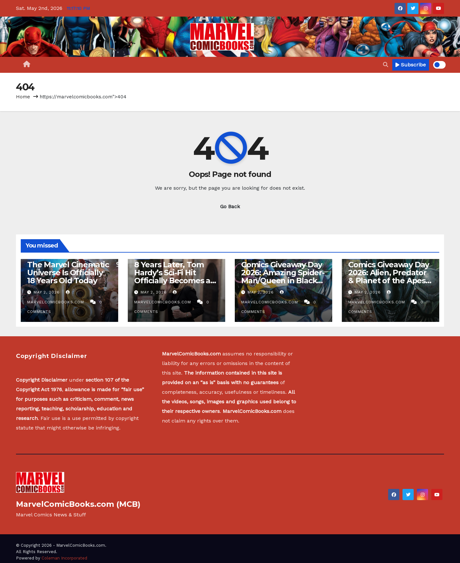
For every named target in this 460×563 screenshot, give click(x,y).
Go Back (230, 206)
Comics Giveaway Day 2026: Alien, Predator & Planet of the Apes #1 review (388, 276)
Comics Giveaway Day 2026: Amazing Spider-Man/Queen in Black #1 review (283, 276)
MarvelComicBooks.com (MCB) (78, 504)
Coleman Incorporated (64, 558)
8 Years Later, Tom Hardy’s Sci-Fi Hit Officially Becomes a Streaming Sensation (173, 276)
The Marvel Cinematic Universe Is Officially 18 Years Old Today (68, 272)
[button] (385, 65)
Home (23, 97)
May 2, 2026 (47, 292)
